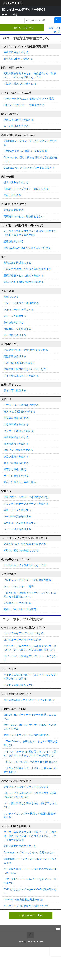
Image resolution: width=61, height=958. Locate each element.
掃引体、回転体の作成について (21, 550)
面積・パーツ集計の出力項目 (20, 609)
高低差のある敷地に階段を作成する (24, 282)
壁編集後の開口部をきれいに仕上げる (25, 369)
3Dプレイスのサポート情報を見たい (24, 105)
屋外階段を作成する (15, 335)
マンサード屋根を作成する (19, 431)
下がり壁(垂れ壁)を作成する (19, 363)
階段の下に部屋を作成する (19, 119)
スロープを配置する (15, 316)
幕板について (11, 296)
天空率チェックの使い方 (17, 603)
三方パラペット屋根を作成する (21, 405)
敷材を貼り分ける (14, 322)
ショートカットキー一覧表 (19, 586)
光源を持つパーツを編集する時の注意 (25, 544)
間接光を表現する (14, 210)
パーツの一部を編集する (17, 516)
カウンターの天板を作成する (20, 523)
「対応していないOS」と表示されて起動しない (30, 761)
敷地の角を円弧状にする (17, 262)
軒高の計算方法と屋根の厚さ (20, 482)
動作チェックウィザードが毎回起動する (26, 735)
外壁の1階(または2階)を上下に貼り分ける (27, 247)
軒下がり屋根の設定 (15, 469)
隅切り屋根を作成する (16, 437)
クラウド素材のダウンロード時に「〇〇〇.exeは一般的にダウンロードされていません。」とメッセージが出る (30, 836)
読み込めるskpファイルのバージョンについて (29, 700)
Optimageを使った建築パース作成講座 (25, 151)
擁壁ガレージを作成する (17, 328)
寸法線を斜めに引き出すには (20, 83)
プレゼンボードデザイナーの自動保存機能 (27, 580)
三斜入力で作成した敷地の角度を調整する (27, 269)
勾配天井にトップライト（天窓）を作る (26, 188)
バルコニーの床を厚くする (19, 309)
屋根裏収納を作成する (16, 52)
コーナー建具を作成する (17, 529)
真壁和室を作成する (15, 356)
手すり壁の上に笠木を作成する (21, 375)
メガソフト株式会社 (13, 3)
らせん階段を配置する (16, 126)
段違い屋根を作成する (16, 463)
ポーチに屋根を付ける (16, 476)
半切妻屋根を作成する (16, 418)
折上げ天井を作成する (16, 182)
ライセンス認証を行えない (19, 685)
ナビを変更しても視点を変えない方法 (25, 565)
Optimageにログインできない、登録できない (29, 852)
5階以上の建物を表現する (18, 58)
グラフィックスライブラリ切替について (26, 786)
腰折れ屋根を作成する (16, 443)
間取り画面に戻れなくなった (20, 846)
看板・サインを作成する (17, 510)
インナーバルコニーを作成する (21, 303)
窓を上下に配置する (15, 390)
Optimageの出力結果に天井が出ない (24, 899)
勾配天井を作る (12, 195)
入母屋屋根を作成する (16, 424)
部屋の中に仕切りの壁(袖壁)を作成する (26, 350)
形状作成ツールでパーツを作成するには (26, 497)
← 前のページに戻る (21, 27)
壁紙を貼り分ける (14, 241)
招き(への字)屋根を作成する (19, 411)
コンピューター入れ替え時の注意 (22, 639)
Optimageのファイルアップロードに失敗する (29, 167)
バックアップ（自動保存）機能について (26, 906)
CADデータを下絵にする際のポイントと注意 (29, 98)
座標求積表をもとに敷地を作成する (24, 275)
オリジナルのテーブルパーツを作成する (26, 503)
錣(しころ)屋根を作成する (18, 450)
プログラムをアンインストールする (24, 633)
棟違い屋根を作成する (16, 456)
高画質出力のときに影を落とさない (24, 216)
